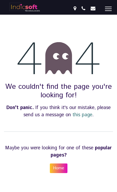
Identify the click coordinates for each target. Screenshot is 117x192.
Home (58, 168)
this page (82, 114)
